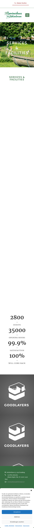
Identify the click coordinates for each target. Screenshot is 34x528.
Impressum (26, 525)
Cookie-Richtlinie (9, 525)
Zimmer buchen (21, 3)
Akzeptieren (17, 512)
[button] (31, 490)
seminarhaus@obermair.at (15, 482)
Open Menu (27, 15)
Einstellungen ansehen (17, 522)
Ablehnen (17, 517)
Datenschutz (18, 525)
